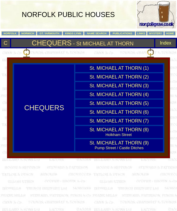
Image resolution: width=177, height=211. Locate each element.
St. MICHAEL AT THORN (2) (119, 76)
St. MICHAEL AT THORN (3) (119, 85)
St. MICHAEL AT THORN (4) (119, 94)
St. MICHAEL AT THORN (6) (119, 112)
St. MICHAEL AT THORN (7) (119, 120)
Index (165, 42)
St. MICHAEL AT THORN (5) (119, 103)
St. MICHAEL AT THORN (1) (119, 68)
